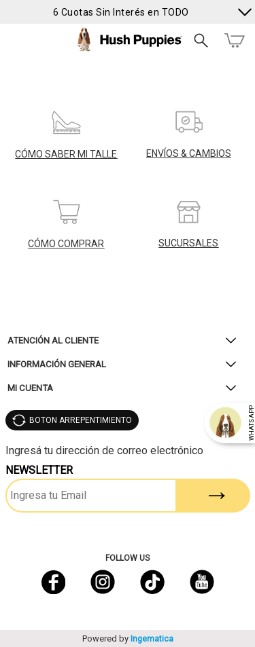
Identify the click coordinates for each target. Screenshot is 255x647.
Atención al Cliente (53, 340)
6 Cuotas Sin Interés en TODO (121, 11)
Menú (15, 40)
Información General (56, 364)
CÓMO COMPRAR (66, 243)
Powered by (127, 638)
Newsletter (39, 470)
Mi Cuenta (30, 388)
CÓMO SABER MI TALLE (66, 154)
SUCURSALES (188, 243)
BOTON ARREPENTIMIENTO (80, 420)
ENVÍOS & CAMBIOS (188, 153)
